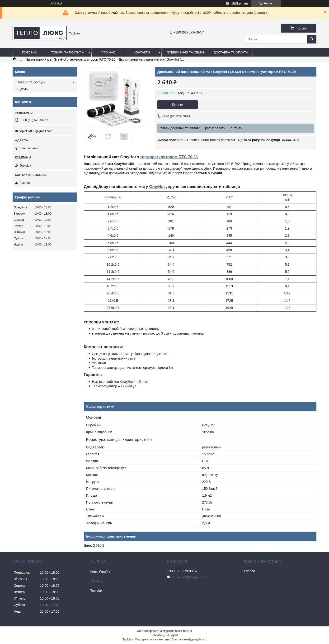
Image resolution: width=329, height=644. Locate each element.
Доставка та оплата (231, 52)
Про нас (108, 52)
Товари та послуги (67, 52)
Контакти (142, 52)
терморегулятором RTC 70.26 (169, 157)
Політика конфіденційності (189, 639)
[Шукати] (311, 39)
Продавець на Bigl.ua (164, 635)
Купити (177, 104)
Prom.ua (186, 631)
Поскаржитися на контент (152, 639)
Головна (29, 52)
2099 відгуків (239, 3)
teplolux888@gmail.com (35, 131)
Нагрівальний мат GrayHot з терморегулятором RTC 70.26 (70, 59)
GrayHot (157, 186)
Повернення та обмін (185, 52)
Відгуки (22, 89)
